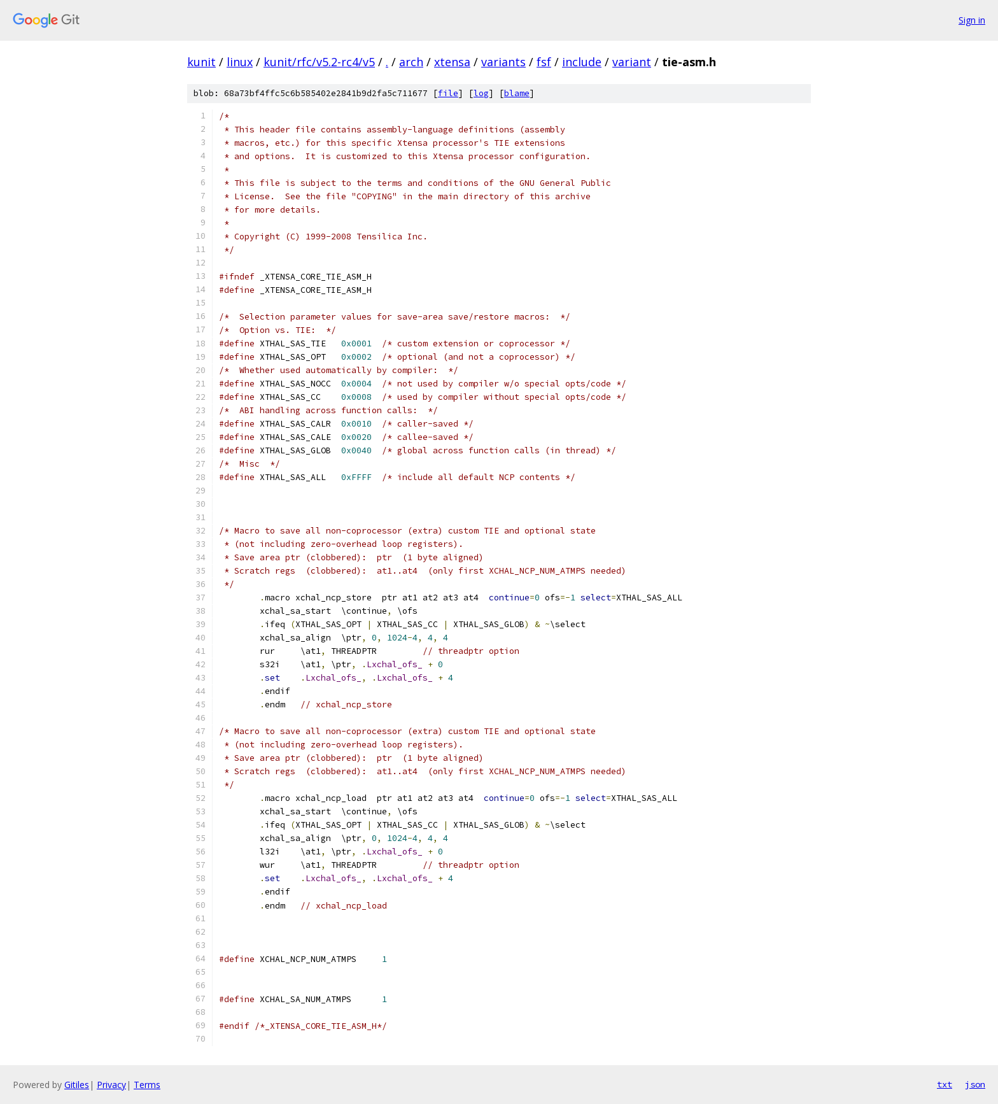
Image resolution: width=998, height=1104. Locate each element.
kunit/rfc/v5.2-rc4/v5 (319, 61)
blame (517, 93)
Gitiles (76, 1085)
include (581, 61)
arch (411, 61)
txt (944, 1084)
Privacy (111, 1085)
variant (631, 61)
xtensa (452, 61)
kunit (201, 61)
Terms (147, 1085)
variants (503, 61)
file (448, 93)
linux (240, 61)
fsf (544, 61)
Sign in (972, 20)
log (481, 93)
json (975, 1084)
